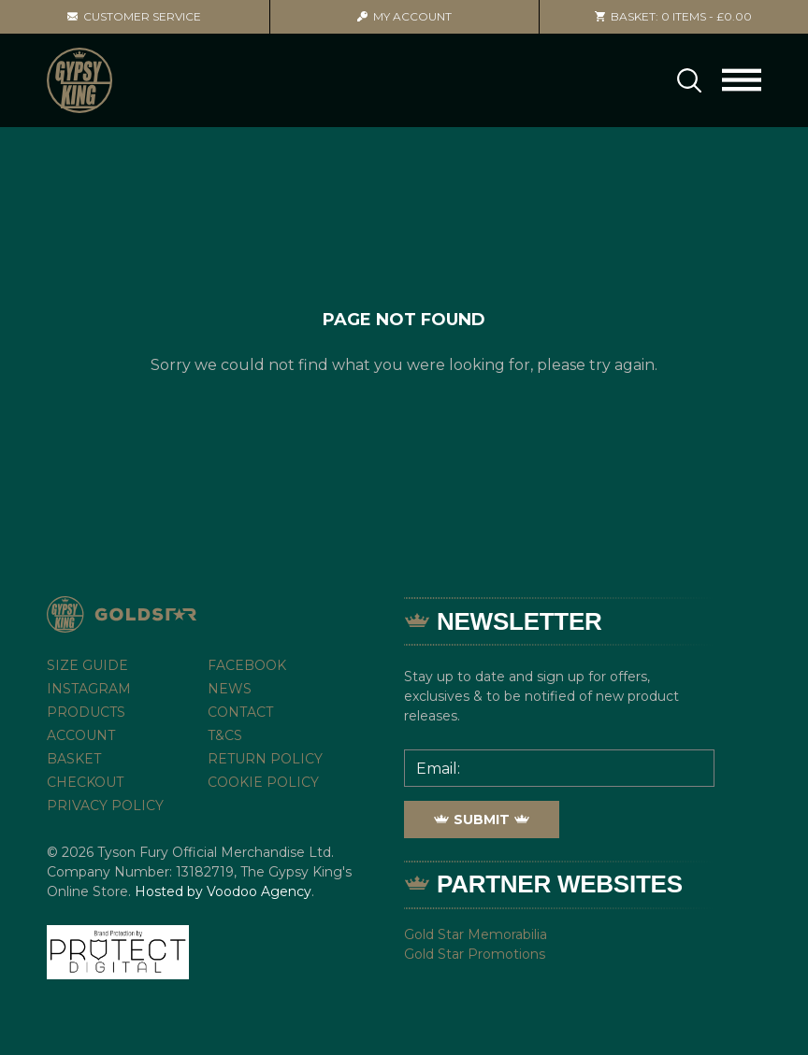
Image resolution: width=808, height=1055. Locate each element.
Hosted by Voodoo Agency (223, 891)
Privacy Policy (105, 805)
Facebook (247, 665)
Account (404, 16)
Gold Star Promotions (474, 954)
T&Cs (225, 735)
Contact (240, 712)
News (230, 688)
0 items (673, 16)
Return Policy (265, 758)
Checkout (85, 782)
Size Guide (87, 665)
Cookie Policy (263, 782)
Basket (74, 758)
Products (86, 712)
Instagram (89, 688)
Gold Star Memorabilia (475, 934)
